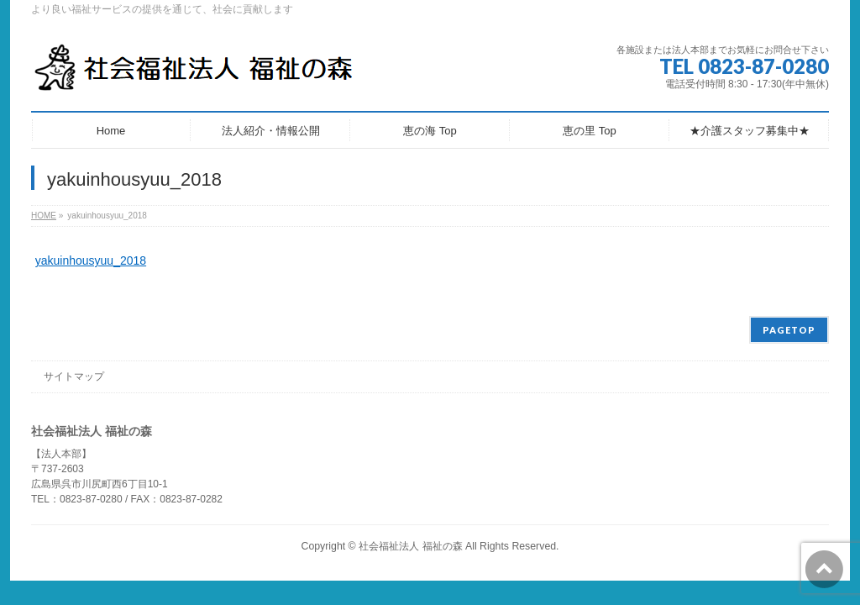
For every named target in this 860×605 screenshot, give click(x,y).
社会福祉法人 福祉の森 (410, 546)
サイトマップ (74, 376)
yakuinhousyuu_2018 (90, 260)
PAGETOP (789, 329)
